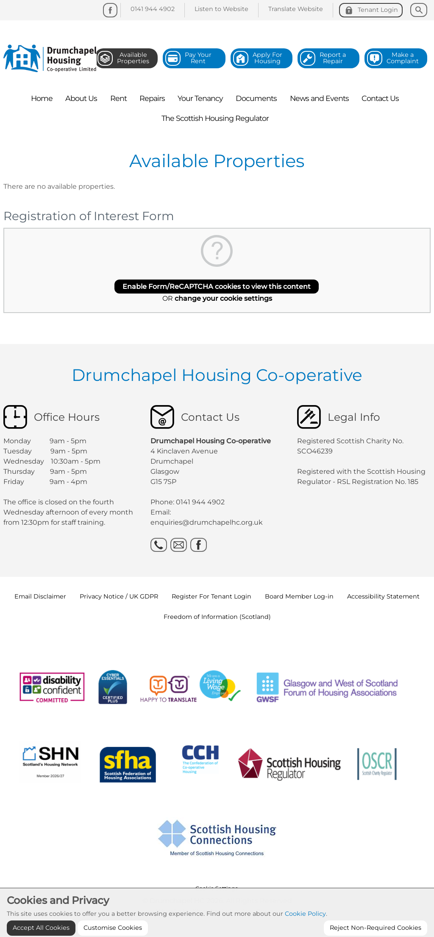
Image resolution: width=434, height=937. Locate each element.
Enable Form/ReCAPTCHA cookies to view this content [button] (216, 286)
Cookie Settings (216, 888)
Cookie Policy (305, 929)
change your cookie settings (223, 298)
